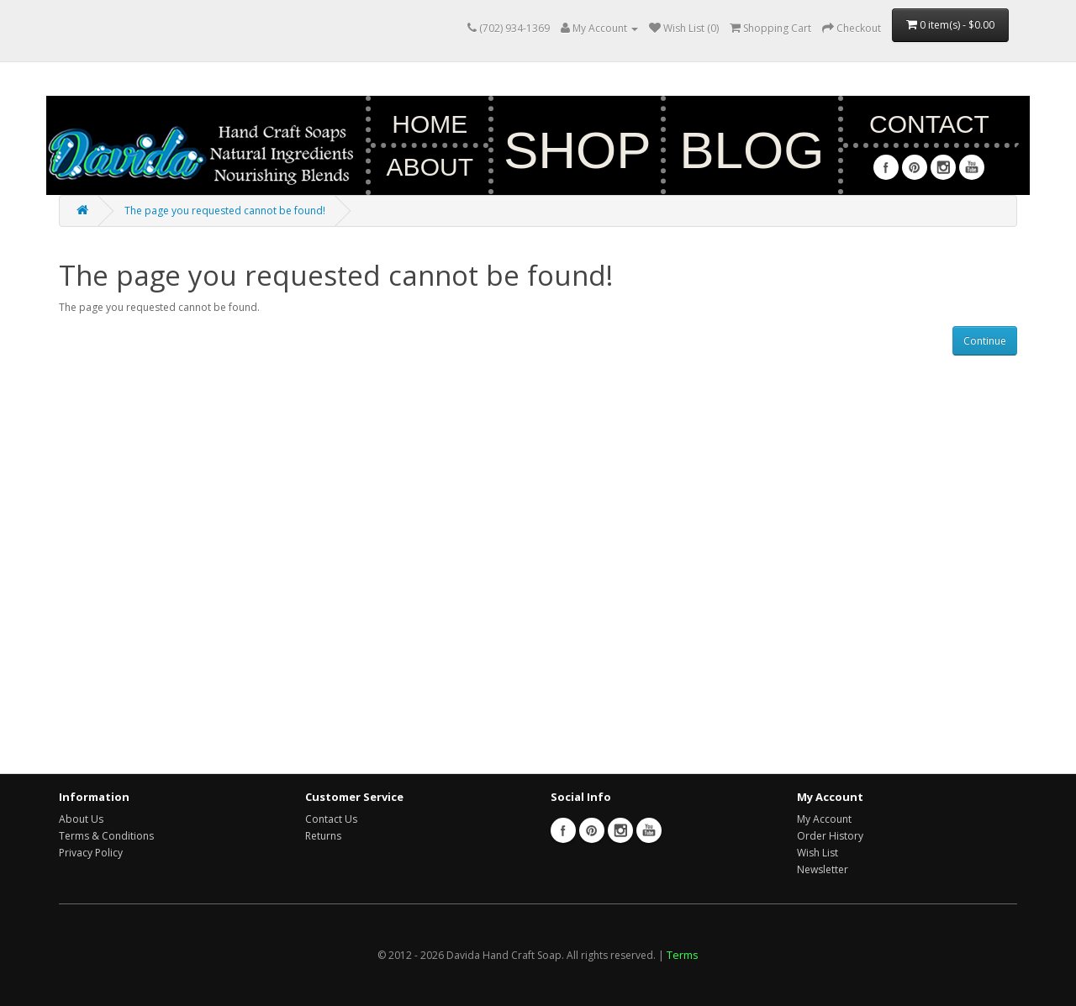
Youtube (971, 167)
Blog (751, 150)
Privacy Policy (91, 852)
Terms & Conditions (106, 836)
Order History (830, 836)
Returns (323, 836)
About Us (81, 819)
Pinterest (914, 167)
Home (429, 124)
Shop (577, 150)
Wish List (817, 852)
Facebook (886, 167)
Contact (929, 124)
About (430, 167)
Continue (984, 341)
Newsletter (822, 869)
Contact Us (331, 819)
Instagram (943, 167)
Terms (683, 954)
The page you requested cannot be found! (224, 210)
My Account (824, 819)
